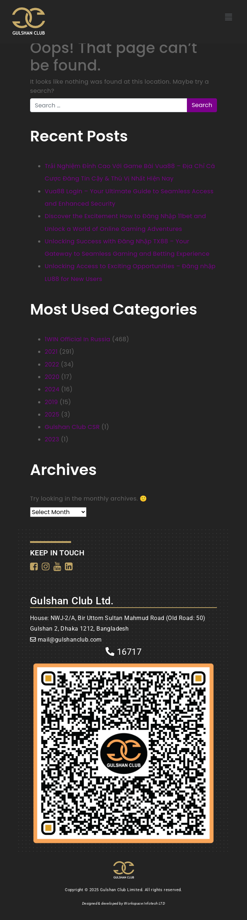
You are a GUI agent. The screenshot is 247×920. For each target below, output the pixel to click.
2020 (52, 377)
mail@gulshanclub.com (70, 639)
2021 (51, 351)
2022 (52, 364)
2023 (52, 439)
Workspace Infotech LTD (144, 903)
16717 (123, 652)
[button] (228, 17)
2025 (52, 414)
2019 (51, 402)
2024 (52, 389)
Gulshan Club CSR (72, 427)
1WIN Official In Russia (77, 339)
